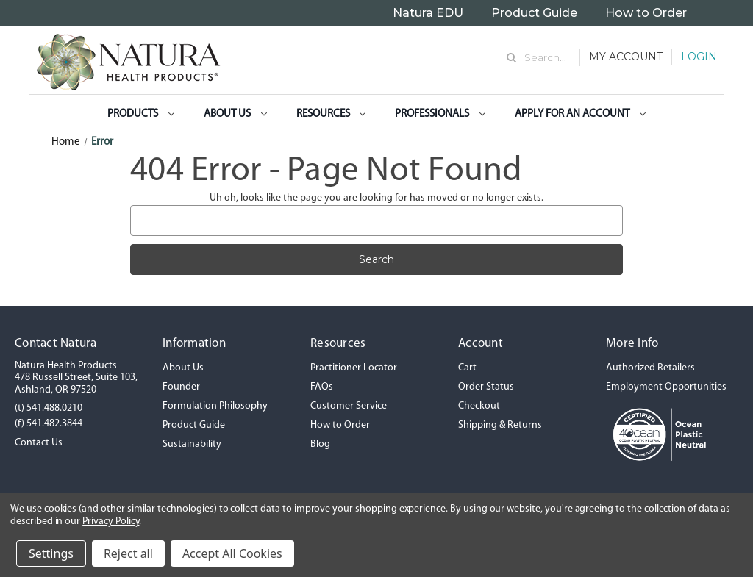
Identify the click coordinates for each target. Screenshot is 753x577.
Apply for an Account (580, 114)
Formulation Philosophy (215, 406)
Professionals (440, 114)
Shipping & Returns (500, 425)
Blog (320, 444)
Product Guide (534, 13)
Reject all (128, 553)
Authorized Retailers (650, 367)
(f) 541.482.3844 (48, 423)
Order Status (486, 387)
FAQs (321, 387)
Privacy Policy (110, 521)
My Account (626, 56)
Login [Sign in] (699, 56)
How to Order (646, 13)
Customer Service (348, 406)
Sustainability (192, 444)
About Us (235, 114)
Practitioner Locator (353, 367)
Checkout (479, 406)
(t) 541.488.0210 (48, 408)
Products (140, 114)
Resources (331, 114)
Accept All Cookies (232, 553)
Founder (181, 387)
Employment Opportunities (666, 387)
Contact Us (39, 442)
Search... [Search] (545, 57)
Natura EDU (428, 13)
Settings (51, 553)
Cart (467, 367)
